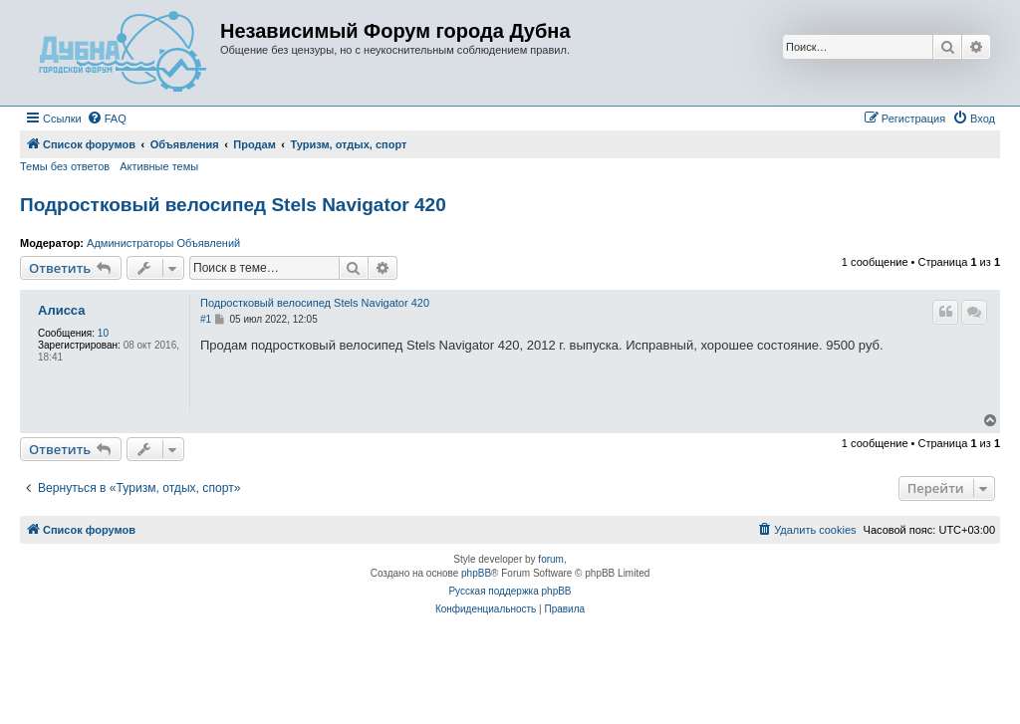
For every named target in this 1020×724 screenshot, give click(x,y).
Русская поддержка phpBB (509, 591)
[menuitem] (107, 118)
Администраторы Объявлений (163, 243)
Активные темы (159, 166)
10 (103, 333)
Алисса (62, 311)
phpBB (476, 573)
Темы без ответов (65, 166)
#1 (205, 319)
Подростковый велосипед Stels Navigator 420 (233, 204)
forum (551, 559)
